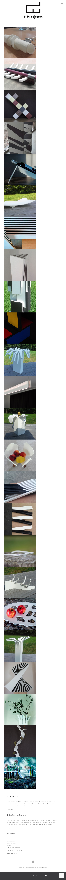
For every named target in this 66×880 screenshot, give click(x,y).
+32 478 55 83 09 (14, 848)
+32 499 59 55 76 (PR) (15, 850)
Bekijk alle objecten (12, 828)
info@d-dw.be (13, 853)
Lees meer (10, 809)
